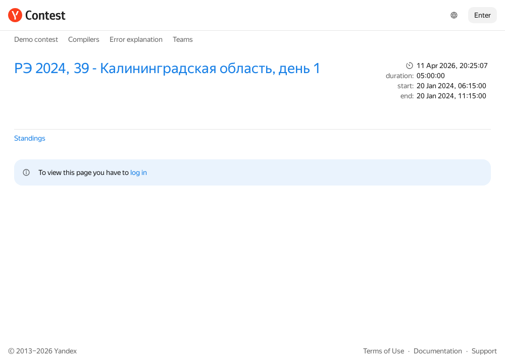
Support (484, 351)
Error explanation (136, 39)
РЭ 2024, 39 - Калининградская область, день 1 (167, 68)
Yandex (65, 351)
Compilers (83, 39)
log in (138, 172)
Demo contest (36, 39)
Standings (29, 138)
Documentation (438, 351)
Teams (183, 39)
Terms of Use (383, 351)
